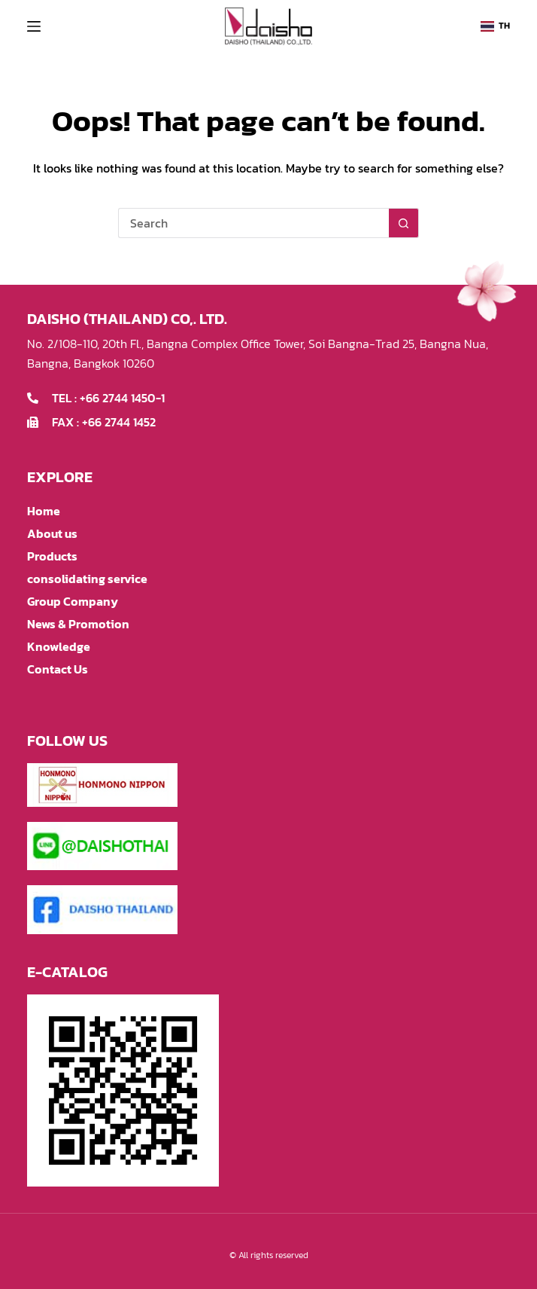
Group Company (72, 601)
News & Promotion (78, 624)
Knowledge (58, 646)
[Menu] (34, 26)
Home (43, 511)
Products (52, 556)
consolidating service (87, 579)
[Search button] (404, 223)
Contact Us (57, 669)
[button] (495, 26)
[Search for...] (253, 223)
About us (52, 533)
